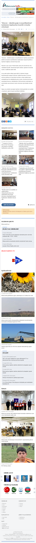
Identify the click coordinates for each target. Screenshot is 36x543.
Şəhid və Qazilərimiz (25, 514)
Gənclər (21, 505)
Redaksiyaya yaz (5, 526)
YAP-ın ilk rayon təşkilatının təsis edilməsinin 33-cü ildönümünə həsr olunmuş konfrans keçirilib (15, 359)
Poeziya (21, 503)
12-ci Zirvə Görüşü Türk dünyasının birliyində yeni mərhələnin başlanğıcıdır (17, 383)
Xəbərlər (4, 501)
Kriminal (4, 508)
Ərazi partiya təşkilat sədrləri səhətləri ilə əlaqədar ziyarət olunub (17, 365)
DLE (12, 538)
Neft (3, 518)
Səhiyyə (4, 512)
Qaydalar (4, 525)
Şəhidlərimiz (22, 517)
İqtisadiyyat (5, 514)
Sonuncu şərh (5, 528)
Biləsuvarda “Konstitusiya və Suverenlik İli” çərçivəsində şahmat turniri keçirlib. (17, 440)
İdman (21, 506)
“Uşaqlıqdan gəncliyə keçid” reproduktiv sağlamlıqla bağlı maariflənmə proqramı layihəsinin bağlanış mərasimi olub (26, 171)
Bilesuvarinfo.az (5, 224)
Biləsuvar (4, 503)
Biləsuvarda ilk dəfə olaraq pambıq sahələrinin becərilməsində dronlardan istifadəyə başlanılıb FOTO (16, 320)
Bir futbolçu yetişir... (6, 465)
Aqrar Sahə (4, 517)
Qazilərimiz (22, 518)
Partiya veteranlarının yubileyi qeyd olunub (13, 377)
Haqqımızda (4, 523)
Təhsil (3, 510)
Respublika (4, 506)
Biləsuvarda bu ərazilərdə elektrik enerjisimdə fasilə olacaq (17, 241)
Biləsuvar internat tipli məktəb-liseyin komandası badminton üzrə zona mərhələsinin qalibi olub (17, 414)
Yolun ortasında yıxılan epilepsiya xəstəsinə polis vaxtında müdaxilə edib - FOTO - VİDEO (17, 235)
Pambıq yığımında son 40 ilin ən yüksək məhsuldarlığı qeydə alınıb (16, 347)
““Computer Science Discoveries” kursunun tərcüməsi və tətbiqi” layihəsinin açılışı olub (7, 145)
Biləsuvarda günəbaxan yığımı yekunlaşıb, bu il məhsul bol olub (17, 295)
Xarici (3, 505)
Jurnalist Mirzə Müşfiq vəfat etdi (11, 246)
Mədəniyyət (22, 501)
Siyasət (3, 509)
